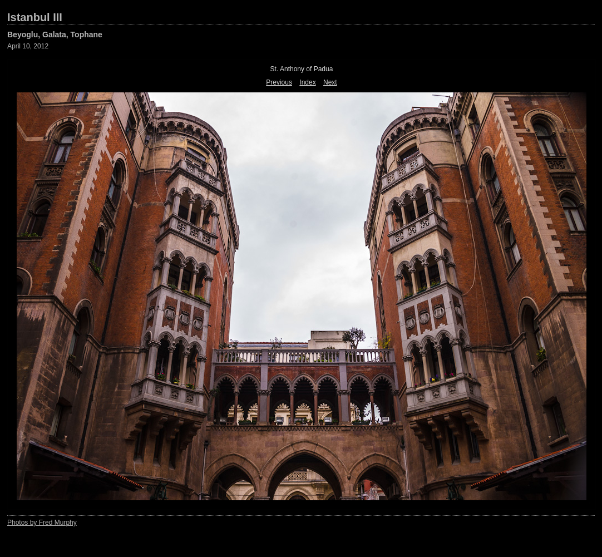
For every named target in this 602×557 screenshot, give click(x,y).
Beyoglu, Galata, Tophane (54, 34)
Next (330, 82)
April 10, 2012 (27, 46)
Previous (279, 82)
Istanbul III (34, 17)
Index (307, 82)
